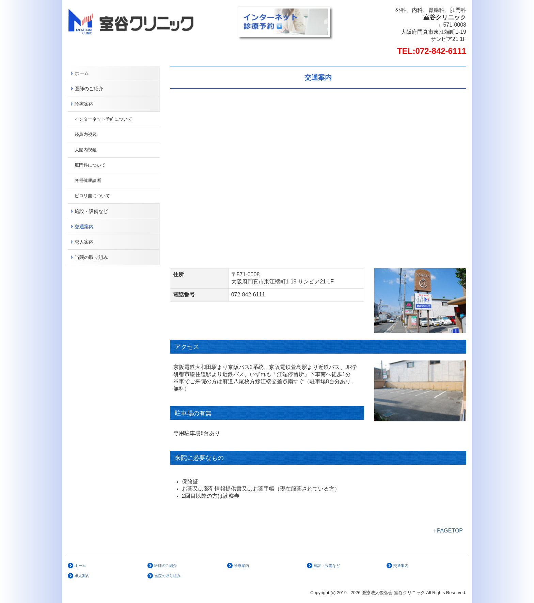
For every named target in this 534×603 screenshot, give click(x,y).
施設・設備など (91, 211)
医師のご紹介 (89, 88)
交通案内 (84, 226)
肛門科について (90, 165)
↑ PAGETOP (448, 531)
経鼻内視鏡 (86, 134)
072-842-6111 (440, 51)
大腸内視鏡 (86, 149)
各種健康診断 (88, 180)
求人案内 (84, 242)
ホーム (82, 73)
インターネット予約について (103, 119)
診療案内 (84, 104)
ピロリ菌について (92, 195)
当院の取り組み (91, 257)
